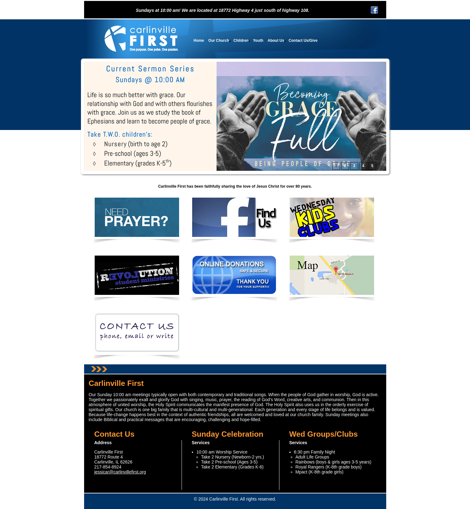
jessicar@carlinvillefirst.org (120, 471)
